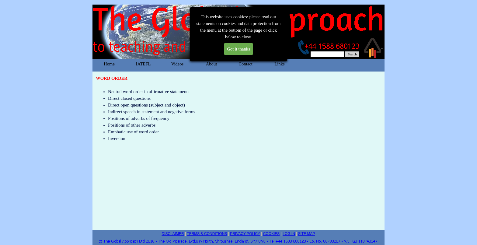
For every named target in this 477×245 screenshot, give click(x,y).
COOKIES (271, 234)
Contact (245, 63)
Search (352, 54)
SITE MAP (306, 234)
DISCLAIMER (173, 234)
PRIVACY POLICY (245, 234)
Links (279, 63)
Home (109, 63)
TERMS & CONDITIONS (207, 234)
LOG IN (289, 234)
